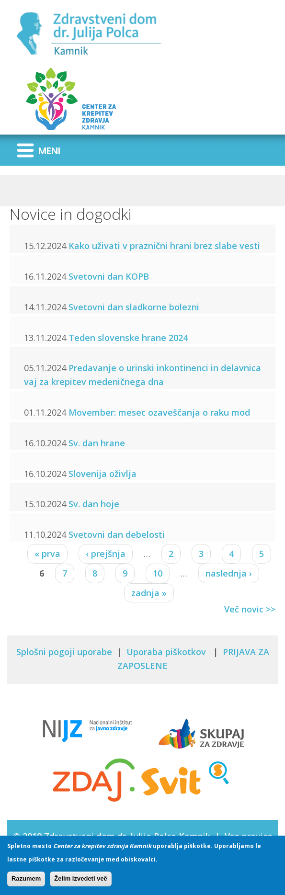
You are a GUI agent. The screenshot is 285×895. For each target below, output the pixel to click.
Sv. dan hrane (96, 443)
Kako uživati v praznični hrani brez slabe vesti (164, 245)
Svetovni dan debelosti (116, 534)
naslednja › (228, 573)
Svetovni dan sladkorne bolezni (133, 307)
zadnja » (149, 593)
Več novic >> (249, 609)
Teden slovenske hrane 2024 (128, 337)
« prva (47, 553)
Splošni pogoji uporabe (64, 651)
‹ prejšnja (105, 553)
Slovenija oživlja (102, 473)
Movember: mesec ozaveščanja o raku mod (159, 412)
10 (157, 573)
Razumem (26, 881)
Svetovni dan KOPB (108, 276)
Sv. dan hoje (93, 504)
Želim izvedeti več (80, 881)
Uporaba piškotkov (167, 651)
